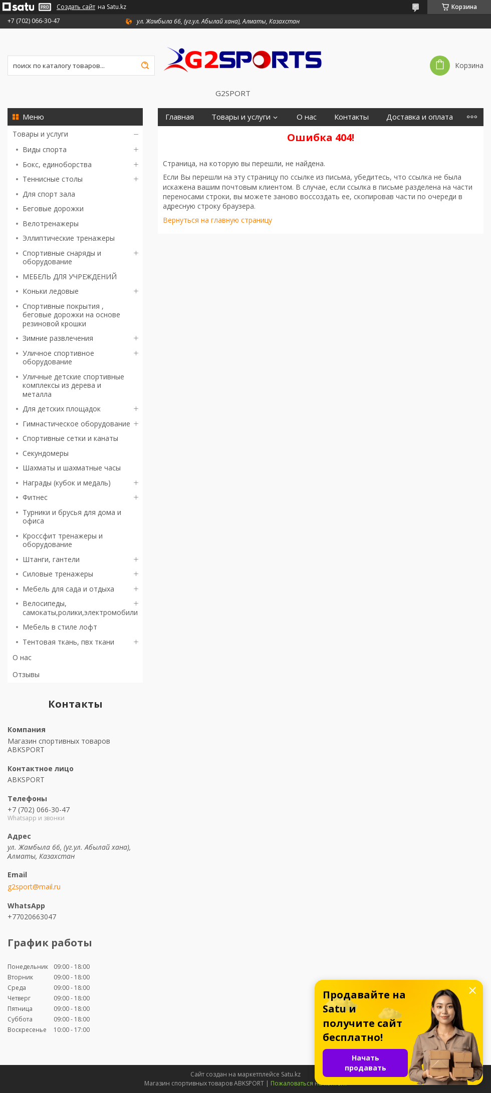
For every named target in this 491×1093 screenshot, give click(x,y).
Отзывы (26, 674)
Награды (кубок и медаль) (67, 482)
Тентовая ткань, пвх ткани (68, 642)
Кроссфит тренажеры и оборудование (63, 540)
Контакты (351, 117)
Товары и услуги (40, 134)
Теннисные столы (53, 179)
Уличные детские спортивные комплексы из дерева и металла (73, 385)
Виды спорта (45, 149)
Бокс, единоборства (57, 164)
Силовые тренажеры (58, 574)
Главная (179, 117)
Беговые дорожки (53, 208)
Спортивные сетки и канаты (70, 438)
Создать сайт (76, 7)
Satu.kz (291, 1074)
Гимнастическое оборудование (76, 423)
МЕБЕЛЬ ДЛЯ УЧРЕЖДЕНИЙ (70, 276)
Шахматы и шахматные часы (72, 467)
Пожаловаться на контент (309, 1083)
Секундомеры (46, 453)
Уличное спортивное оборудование (58, 357)
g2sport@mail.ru (34, 886)
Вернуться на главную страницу (217, 220)
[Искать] (145, 66)
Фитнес (35, 497)
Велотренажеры (51, 223)
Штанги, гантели (51, 559)
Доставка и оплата (419, 117)
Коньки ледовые (51, 291)
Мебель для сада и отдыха (68, 589)
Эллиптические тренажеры (69, 238)
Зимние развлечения (58, 338)
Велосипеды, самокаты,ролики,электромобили (80, 608)
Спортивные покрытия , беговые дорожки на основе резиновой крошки (71, 314)
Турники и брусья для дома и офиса (72, 516)
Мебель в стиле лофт (60, 627)
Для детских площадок (62, 408)
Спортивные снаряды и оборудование (62, 257)
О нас (22, 657)
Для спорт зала (49, 194)
